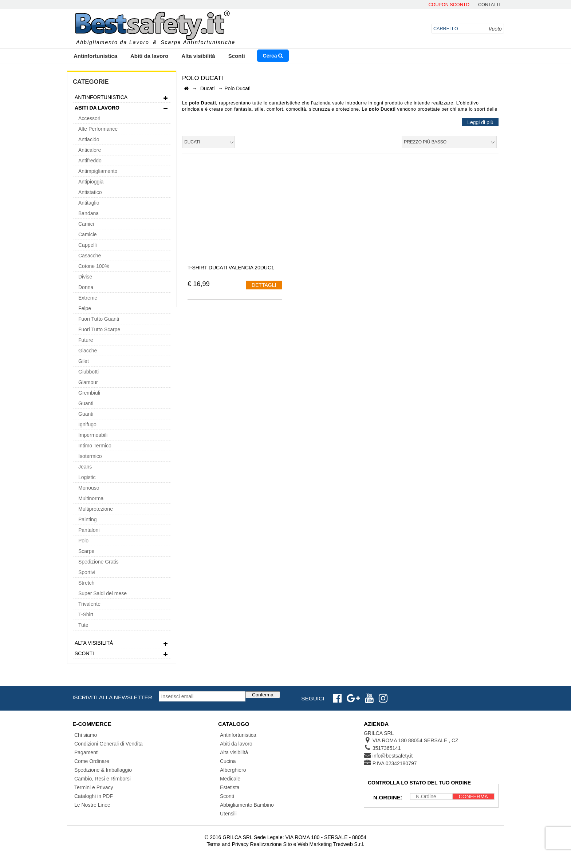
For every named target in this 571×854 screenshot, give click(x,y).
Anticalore (89, 150)
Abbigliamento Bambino (247, 805)
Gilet (83, 361)
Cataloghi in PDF (93, 796)
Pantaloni (88, 530)
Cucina (228, 761)
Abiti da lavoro (149, 56)
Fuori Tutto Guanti (98, 319)
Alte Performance (98, 129)
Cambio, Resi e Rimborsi (102, 779)
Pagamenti (86, 752)
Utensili (228, 814)
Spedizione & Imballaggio (103, 770)
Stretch (86, 583)
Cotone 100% (93, 266)
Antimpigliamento (97, 171)
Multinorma (90, 498)
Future (85, 340)
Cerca (273, 56)
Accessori (89, 118)
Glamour (88, 382)
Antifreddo (90, 160)
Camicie (87, 234)
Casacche (89, 255)
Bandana (88, 213)
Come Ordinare (91, 761)
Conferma (262, 694)
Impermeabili (92, 435)
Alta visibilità (198, 56)
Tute (83, 625)
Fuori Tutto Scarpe (99, 329)
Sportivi (86, 572)
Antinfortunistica (95, 56)
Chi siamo (85, 735)
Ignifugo (87, 424)
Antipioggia (90, 182)
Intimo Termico (94, 445)
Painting (87, 519)
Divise (85, 277)
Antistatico (90, 192)
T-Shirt (85, 614)
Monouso (88, 488)
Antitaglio (88, 203)
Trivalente (89, 604)
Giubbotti (88, 372)
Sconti (236, 56)
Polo (83, 540)
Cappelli (87, 245)
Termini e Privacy (93, 787)
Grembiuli (89, 393)
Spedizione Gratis (98, 562)
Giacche (87, 350)
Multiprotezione (95, 509)
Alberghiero (233, 770)
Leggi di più (480, 122)
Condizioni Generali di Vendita (108, 744)
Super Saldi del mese (102, 593)
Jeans (85, 467)
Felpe (84, 308)
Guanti (85, 403)
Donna (85, 287)
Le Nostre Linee (92, 805)
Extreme (87, 298)
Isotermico (90, 456)
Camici (86, 224)
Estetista (230, 787)
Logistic (86, 477)
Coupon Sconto (449, 5)
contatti (489, 5)
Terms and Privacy (227, 844)
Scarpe (86, 551)
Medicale (230, 779)
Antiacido (88, 139)
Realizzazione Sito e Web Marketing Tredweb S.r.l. (307, 844)
